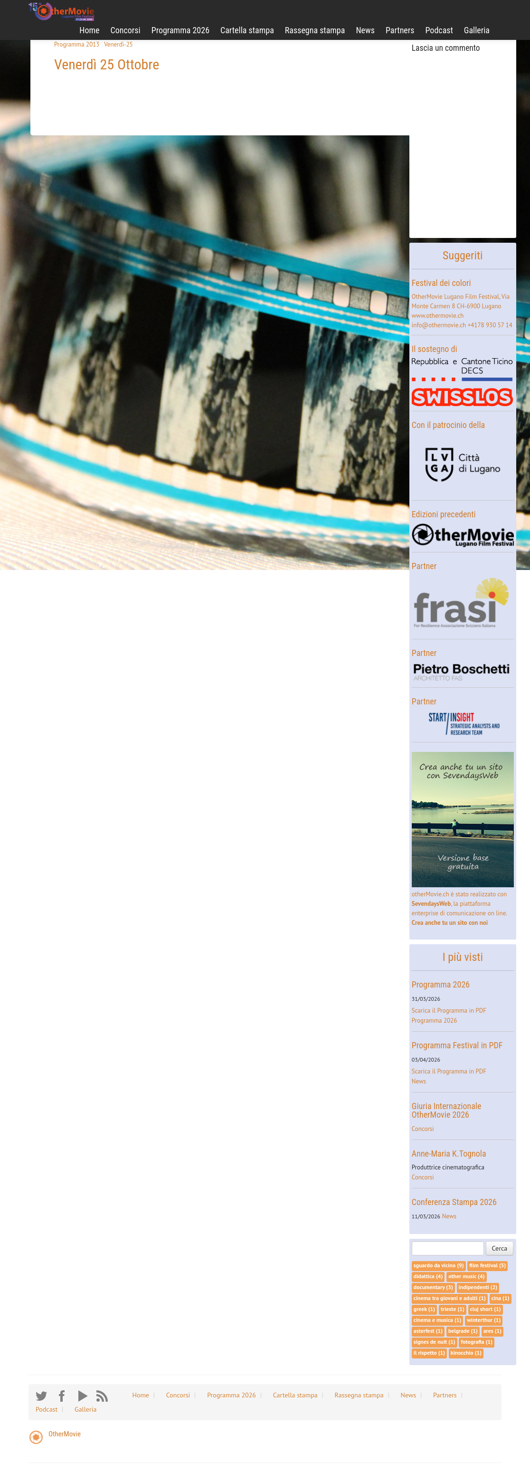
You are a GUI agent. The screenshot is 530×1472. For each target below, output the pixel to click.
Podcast (439, 30)
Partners (400, 30)
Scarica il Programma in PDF (449, 1011)
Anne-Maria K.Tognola (449, 1154)
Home (89, 30)
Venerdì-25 (118, 44)
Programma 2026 (180, 30)
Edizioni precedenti (444, 514)
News (365, 30)
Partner (424, 566)
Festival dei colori (441, 283)
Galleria (477, 30)
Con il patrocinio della (448, 425)
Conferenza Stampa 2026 (454, 1202)
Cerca (500, 1248)
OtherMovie (64, 1434)
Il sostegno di (434, 349)
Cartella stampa (247, 30)
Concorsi (126, 30)
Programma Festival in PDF (457, 1045)
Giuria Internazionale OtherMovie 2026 (447, 1110)
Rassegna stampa (315, 30)
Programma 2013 (76, 44)
